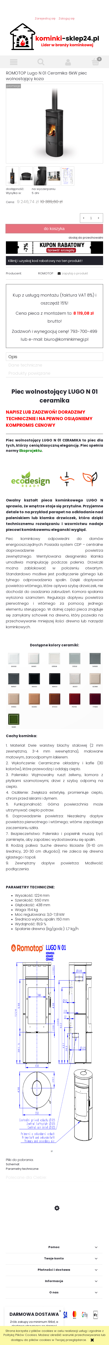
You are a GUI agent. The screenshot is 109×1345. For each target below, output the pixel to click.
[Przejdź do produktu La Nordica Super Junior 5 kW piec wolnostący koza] (54, 1230)
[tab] (54, 356)
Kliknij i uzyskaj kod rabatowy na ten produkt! (45, 260)
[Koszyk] (95, 62)
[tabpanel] (54, 777)
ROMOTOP (45, 273)
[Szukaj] (40, 62)
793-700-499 (83, 331)
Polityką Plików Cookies (20, 1335)
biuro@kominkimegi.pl (66, 339)
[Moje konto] (68, 62)
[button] (13, 62)
